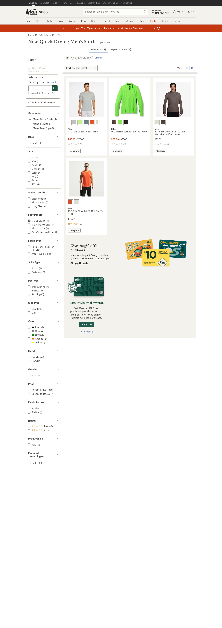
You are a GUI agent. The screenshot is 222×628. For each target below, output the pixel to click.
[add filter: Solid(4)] (32, 408)
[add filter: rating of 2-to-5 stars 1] (40, 426)
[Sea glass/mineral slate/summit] (157, 122)
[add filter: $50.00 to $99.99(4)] (38, 393)
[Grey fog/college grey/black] (70, 122)
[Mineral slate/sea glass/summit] (82, 122)
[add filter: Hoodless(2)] (34, 357)
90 (192, 67)
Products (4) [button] (98, 49)
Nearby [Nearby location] (52, 82)
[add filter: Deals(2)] (32, 143)
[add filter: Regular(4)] (33, 309)
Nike (30, 35)
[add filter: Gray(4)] (33, 331)
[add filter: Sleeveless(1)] (35, 198)
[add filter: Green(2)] (34, 334)
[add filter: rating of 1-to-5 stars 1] (40, 430)
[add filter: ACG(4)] (31, 444)
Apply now (86, 324)
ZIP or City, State (36, 82)
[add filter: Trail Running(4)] (36, 286)
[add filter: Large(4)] (32, 172)
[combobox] (116, 11)
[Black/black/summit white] (125, 122)
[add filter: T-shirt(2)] (32, 268)
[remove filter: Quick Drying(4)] (36, 220)
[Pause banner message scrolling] (158, 28)
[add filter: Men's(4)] (32, 375)
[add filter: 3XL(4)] (31, 180)
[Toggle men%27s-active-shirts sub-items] (30, 119)
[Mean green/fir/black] (119, 122)
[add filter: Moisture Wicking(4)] (38, 224)
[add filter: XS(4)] (31, 161)
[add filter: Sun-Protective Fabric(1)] (41, 232)
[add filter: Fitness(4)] (33, 290)
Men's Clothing (42, 35)
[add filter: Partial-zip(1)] (34, 272)
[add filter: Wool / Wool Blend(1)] (39, 253)
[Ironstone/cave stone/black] (113, 122)
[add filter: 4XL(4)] (31, 184)
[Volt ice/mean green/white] (76, 122)
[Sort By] (81, 68)
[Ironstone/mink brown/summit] (163, 122)
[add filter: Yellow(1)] (34, 342)
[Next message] (154, 28)
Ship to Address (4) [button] (41, 102)
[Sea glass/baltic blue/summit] (94, 122)
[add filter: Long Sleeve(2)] (36, 206)
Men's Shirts (58, 35)
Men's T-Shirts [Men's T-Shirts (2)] (40, 123)
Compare (74, 151)
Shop (43, 12)
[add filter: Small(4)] (32, 165)
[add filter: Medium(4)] (33, 168)
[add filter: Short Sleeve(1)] (36, 202)
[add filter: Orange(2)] (35, 338)
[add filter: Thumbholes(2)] (36, 228)
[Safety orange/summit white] (88, 122)
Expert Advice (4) (121, 49)
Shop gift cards (79, 263)
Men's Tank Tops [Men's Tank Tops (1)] (42, 128)
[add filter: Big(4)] (31, 312)
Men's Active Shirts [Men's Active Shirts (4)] (43, 119)
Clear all (98, 57)
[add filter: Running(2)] (34, 294)
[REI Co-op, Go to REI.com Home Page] (31, 11)
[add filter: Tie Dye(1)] (33, 412)
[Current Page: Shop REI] (33, 3)
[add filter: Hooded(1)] (33, 360)
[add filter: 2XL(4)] (31, 157)
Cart (191, 11)
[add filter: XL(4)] (31, 176)
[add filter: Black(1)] (34, 327)
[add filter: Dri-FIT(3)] (33, 463)
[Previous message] (63, 28)
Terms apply (102, 258)
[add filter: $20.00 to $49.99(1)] (39, 390)
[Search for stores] (55, 88)
